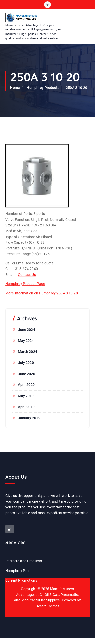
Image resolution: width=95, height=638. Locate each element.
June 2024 (26, 330)
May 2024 (26, 341)
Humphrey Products (43, 88)
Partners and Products (23, 561)
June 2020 (26, 374)
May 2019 (26, 396)
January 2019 (29, 418)
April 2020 (26, 385)
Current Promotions (21, 580)
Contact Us (27, 280)
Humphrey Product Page (25, 289)
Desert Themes (48, 606)
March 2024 (27, 352)
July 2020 (26, 363)
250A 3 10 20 (76, 88)
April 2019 (26, 407)
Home (15, 88)
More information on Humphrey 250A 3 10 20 (41, 298)
